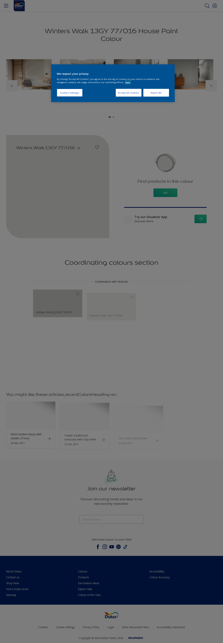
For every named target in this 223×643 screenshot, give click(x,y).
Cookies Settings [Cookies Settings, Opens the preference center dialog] (69, 92)
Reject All (156, 92)
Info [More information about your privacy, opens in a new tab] (127, 82)
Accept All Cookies (128, 92)
